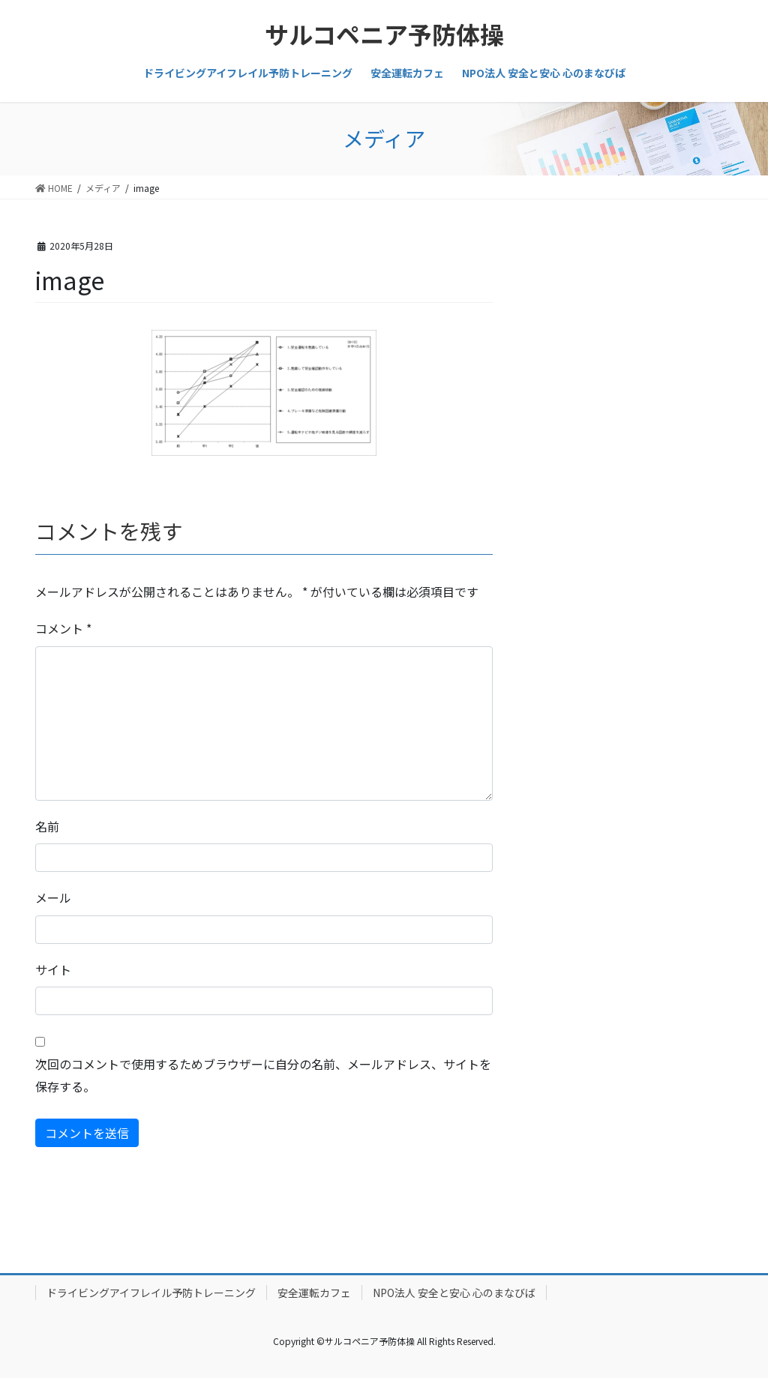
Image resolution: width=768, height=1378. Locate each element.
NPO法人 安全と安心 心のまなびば (454, 1292)
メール (53, 897)
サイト (53, 969)
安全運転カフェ (314, 1292)
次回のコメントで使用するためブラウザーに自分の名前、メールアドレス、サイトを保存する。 (263, 1075)
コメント (63, 628)
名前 (47, 826)
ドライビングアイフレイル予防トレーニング (151, 1292)
